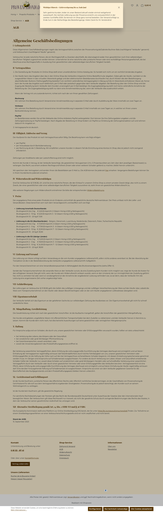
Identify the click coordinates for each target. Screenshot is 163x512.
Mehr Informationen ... (19, 510)
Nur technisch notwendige (116, 509)
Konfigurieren (95, 509)
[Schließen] (119, 7)
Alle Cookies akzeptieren (141, 509)
